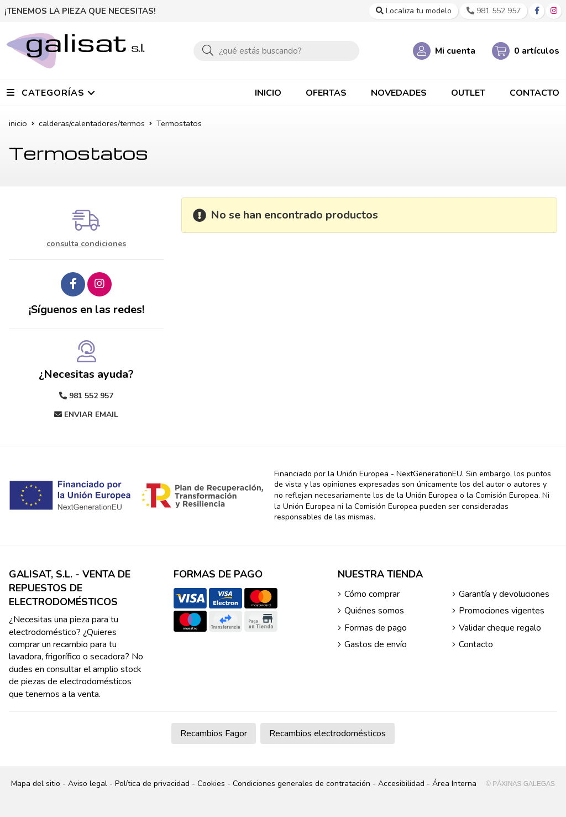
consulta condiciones (86, 244)
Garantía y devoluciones (504, 594)
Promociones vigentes (501, 611)
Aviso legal (87, 783)
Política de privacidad (152, 783)
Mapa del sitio (35, 783)
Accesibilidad (401, 783)
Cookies (211, 783)
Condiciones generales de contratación (301, 783)
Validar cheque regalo (500, 628)
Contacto (476, 644)
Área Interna (454, 783)
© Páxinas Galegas (520, 784)
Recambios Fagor (213, 733)
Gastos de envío (375, 644)
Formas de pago (375, 628)
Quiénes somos (374, 611)
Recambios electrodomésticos (327, 733)
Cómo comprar (372, 594)
